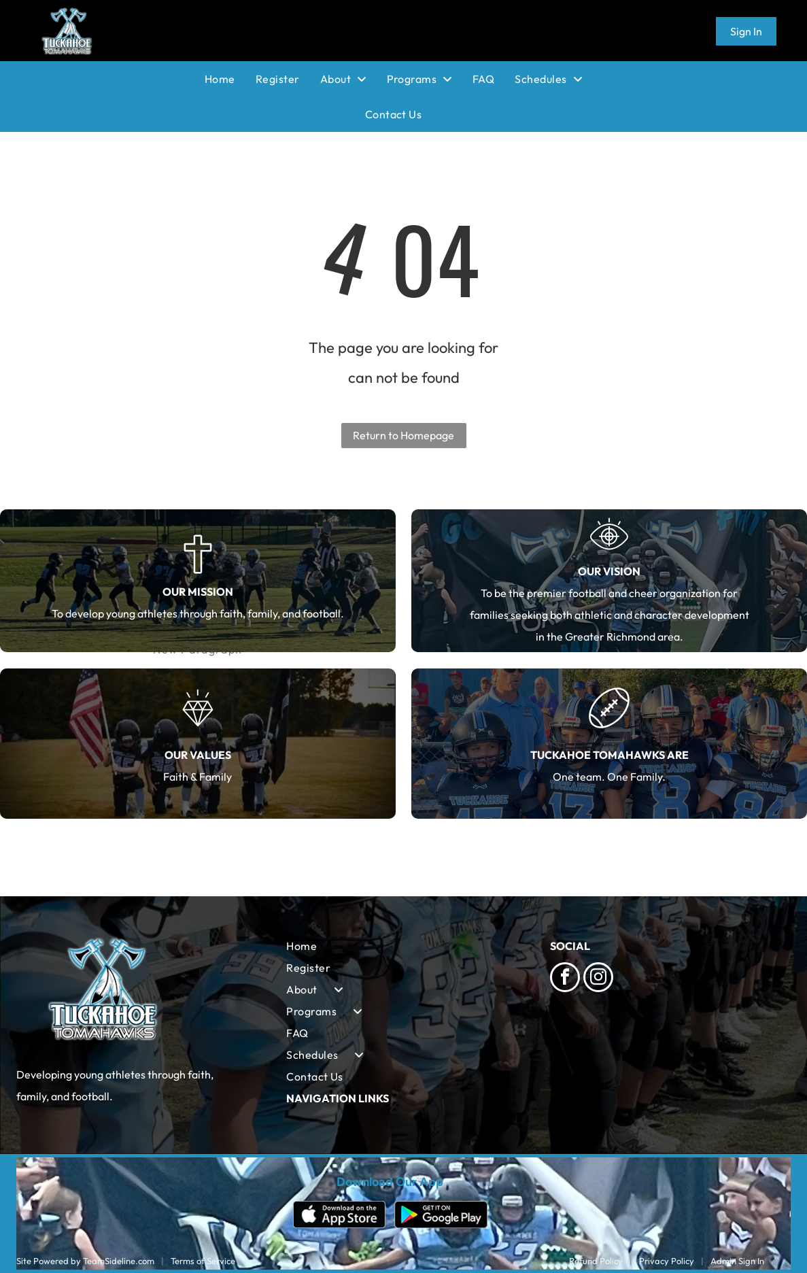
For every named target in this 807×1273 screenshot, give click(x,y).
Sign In (746, 31)
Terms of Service (203, 1260)
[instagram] (598, 979)
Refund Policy (596, 1260)
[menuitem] (230, 79)
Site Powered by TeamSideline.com (85, 1260)
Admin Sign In (737, 1260)
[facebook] (565, 979)
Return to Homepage (403, 435)
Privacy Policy (666, 1260)
